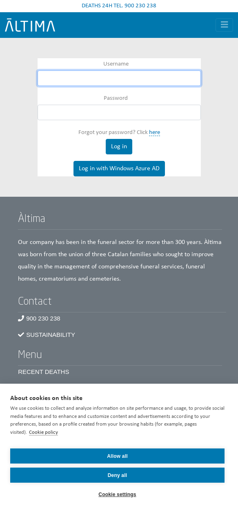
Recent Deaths (43, 371)
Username (116, 64)
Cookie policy (43, 432)
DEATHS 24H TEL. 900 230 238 (119, 6)
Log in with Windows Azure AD (119, 168)
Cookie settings (117, 494)
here (154, 133)
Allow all (117, 456)
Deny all (117, 475)
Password (116, 98)
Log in (119, 146)
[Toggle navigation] (225, 25)
